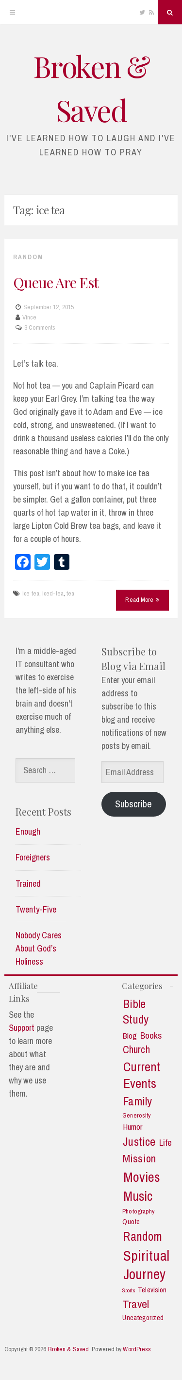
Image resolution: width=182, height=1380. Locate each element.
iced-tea (53, 593)
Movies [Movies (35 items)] (142, 1177)
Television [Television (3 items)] (152, 1290)
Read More (142, 600)
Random (28, 257)
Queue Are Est (56, 282)
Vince (29, 317)
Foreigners (33, 857)
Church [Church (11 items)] (136, 1050)
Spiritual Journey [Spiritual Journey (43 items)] (146, 1265)
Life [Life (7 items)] (165, 1143)
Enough (28, 831)
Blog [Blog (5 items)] (130, 1035)
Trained (28, 883)
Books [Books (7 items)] (151, 1035)
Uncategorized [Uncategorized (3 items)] (142, 1318)
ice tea (30, 593)
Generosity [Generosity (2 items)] (136, 1115)
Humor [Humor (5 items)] (133, 1126)
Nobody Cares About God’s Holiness (39, 948)
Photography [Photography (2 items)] (138, 1211)
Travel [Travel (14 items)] (136, 1304)
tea (70, 593)
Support (21, 1028)
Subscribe (133, 803)
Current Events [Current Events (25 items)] (142, 1075)
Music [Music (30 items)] (138, 1196)
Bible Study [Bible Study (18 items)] (136, 1011)
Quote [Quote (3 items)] (131, 1222)
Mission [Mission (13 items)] (139, 1159)
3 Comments (39, 327)
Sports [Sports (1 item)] (128, 1290)
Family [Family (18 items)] (137, 1101)
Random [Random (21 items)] (142, 1237)
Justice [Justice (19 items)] (139, 1142)
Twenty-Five (36, 909)
